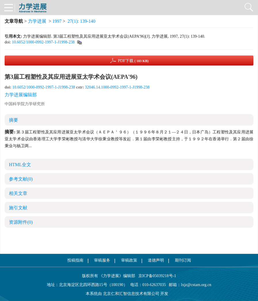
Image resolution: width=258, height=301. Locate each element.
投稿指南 (75, 260)
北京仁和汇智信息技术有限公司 (131, 294)
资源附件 (21, 222)
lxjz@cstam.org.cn (196, 285)
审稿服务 (102, 260)
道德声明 (156, 260)
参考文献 (21, 179)
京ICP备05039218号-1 (155, 276)
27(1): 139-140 (81, 21)
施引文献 (18, 207)
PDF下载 (133, 61)
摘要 (13, 120)
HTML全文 (20, 164)
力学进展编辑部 (21, 94)
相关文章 (18, 193)
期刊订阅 (183, 260)
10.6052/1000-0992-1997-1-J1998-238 (43, 42)
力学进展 (37, 21)
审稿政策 (129, 260)
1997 (57, 21)
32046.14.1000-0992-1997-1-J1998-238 (117, 87)
